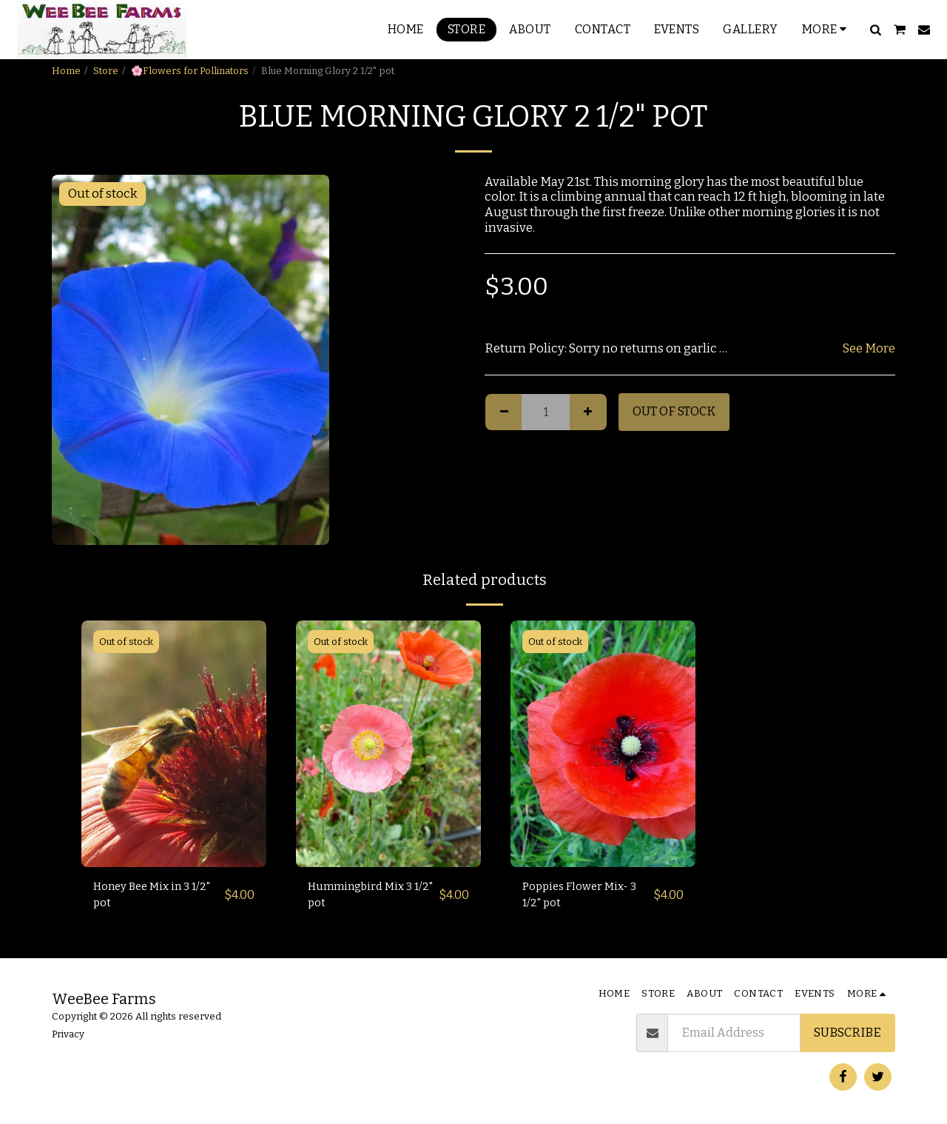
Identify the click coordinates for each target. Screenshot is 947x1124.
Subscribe (847, 1033)
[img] (173, 743)
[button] (875, 30)
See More (869, 348)
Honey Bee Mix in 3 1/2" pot (147, 896)
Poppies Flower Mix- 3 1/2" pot (585, 896)
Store (105, 70)
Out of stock (674, 411)
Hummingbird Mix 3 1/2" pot (365, 896)
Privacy (68, 1034)
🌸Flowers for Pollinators (190, 70)
